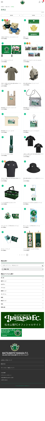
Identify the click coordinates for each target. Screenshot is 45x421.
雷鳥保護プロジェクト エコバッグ (8, 120)
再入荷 (2, 310)
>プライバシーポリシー (6, 407)
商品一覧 (5, 302)
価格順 (11, 15)
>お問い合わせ (4, 412)
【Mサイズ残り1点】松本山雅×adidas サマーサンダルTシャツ (33, 174)
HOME (2, 6)
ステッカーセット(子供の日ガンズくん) (10, 255)
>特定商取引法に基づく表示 (7, 410)
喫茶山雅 (3, 339)
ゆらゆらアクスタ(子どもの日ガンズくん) (32, 228)
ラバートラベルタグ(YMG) (7, 173)
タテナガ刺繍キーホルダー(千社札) (31, 281)
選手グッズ (3, 313)
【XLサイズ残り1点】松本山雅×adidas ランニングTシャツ (11, 202)
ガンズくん (3, 326)
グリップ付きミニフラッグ (7, 66)
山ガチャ (3, 317)
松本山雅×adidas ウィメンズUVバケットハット (33, 202)
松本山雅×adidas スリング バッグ (31, 93)
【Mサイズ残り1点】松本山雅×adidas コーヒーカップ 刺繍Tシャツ (11, 94)
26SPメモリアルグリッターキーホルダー (32, 66)
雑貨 (2, 330)
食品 (2, 336)
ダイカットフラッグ (5, 281)
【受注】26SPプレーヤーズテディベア (9, 40)
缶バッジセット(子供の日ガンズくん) (31, 255)
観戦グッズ (3, 323)
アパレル (3, 320)
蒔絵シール (25, 40)
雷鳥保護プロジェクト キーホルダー (31, 147)
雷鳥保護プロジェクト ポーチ (7, 147)
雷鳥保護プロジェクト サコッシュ (30, 120)
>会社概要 (3, 405)
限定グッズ (3, 333)
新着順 (33, 15)
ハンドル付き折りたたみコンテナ (8, 228)
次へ (27, 287)
